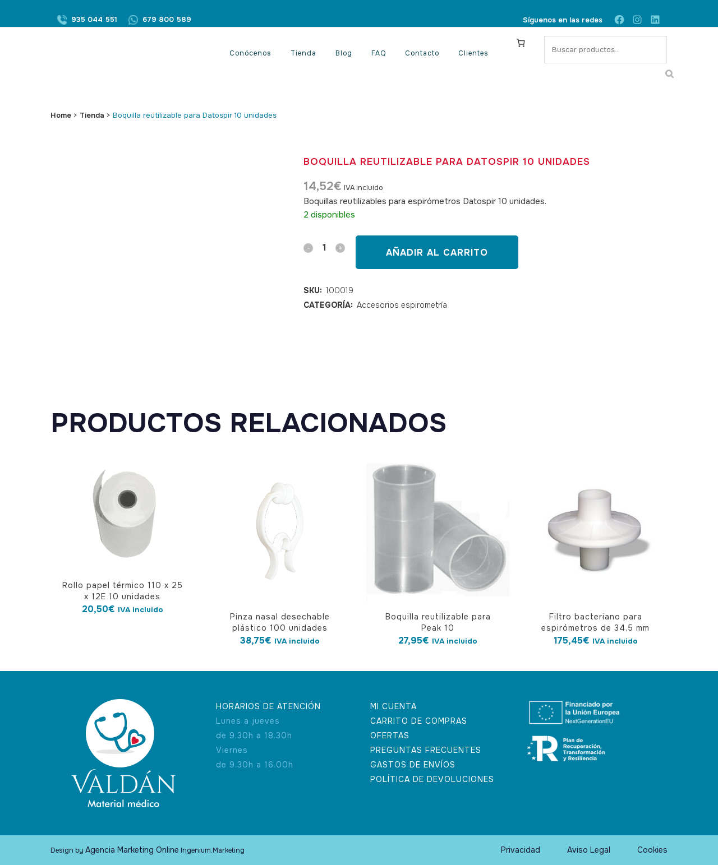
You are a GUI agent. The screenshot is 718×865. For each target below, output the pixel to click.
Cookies (652, 850)
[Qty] (324, 247)
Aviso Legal (588, 850)
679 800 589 (166, 20)
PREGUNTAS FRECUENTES (425, 750)
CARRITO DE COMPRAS (418, 721)
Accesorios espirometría (402, 305)
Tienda (92, 115)
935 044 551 (94, 20)
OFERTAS (389, 735)
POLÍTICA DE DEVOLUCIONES (432, 779)
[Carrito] (521, 42)
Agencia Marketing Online (132, 850)
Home (60, 115)
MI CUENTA (393, 706)
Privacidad (520, 850)
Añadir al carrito (437, 252)
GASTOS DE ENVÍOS (412, 765)
